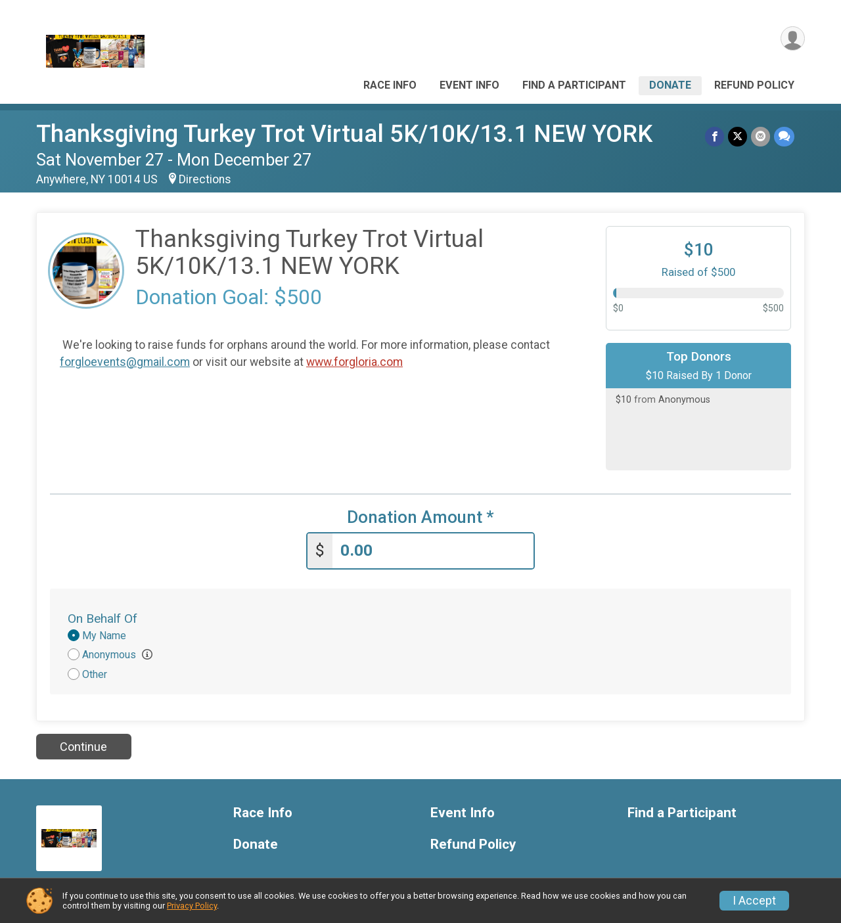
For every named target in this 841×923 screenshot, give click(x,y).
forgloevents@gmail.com (125, 362)
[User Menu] (793, 38)
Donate (670, 85)
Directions (205, 179)
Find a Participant (574, 85)
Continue (83, 747)
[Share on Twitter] (737, 136)
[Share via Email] (760, 136)
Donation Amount (420, 517)
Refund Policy (754, 85)
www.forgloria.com (354, 362)
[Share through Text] (784, 136)
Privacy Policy (192, 906)
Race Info (390, 85)
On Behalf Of (102, 618)
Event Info (469, 85)
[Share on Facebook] (714, 136)
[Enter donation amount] (433, 550)
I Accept (754, 900)
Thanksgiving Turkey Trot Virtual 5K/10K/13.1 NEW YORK (344, 134)
